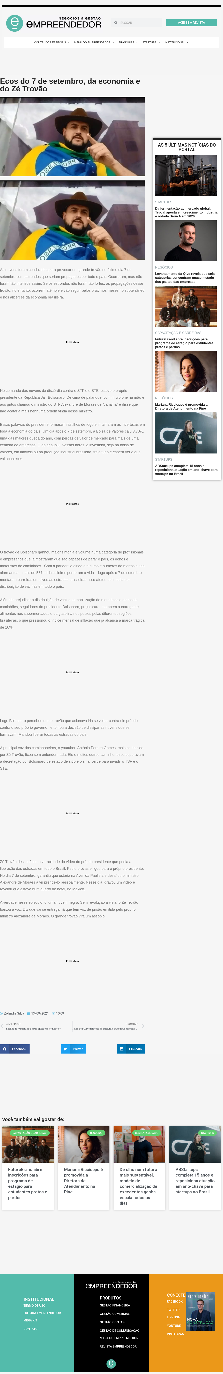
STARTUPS (151, 42)
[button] (15, 1049)
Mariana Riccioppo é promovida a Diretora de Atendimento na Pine (83, 1180)
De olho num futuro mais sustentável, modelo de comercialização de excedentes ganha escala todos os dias (138, 1186)
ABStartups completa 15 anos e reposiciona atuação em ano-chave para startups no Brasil (195, 1180)
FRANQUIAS (128, 42)
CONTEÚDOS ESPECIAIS (52, 42)
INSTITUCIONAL (177, 42)
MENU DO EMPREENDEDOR (94, 42)
